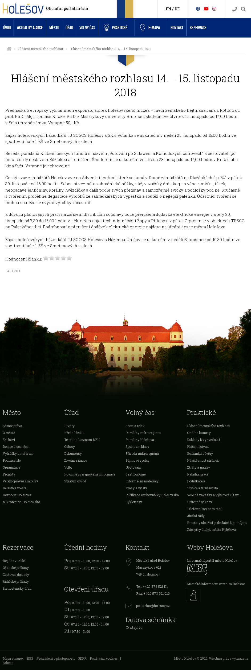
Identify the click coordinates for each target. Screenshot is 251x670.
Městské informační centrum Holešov (216, 584)
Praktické (115, 28)
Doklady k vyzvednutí (203, 439)
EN (168, 8)
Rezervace (198, 28)
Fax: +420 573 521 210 (153, 593)
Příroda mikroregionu (142, 453)
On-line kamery (199, 433)
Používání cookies (104, 658)
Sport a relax (135, 426)
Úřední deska (74, 433)
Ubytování (133, 467)
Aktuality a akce (30, 28)
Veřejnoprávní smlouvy (20, 481)
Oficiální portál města (67, 8)
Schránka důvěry (200, 453)
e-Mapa (150, 28)
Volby (68, 467)
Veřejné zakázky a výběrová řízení (213, 495)
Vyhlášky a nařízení (18, 453)
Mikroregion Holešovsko (21, 502)
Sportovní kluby (137, 446)
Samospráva (12, 426)
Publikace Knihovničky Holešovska (152, 495)
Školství (9, 439)
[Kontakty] (234, 9)
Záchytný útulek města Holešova (211, 529)
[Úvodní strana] (9, 49)
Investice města (15, 488)
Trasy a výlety (136, 488)
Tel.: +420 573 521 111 (152, 586)
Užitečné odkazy (199, 502)
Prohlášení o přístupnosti (56, 658)
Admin (8, 662)
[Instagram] (214, 8)
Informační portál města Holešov (212, 560)
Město (54, 28)
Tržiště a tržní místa (202, 488)
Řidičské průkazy (16, 581)
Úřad (69, 28)
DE (177, 8)
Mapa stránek (13, 658)
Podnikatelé (12, 460)
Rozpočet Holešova (17, 495)
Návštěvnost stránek (203, 460)
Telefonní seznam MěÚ (82, 439)
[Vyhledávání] (243, 9)
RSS (30, 658)
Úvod (7, 28)
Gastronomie (135, 474)
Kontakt (177, 28)
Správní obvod (75, 481)
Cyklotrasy (134, 502)
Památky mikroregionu (143, 433)
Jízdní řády (196, 516)
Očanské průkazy (16, 567)
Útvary (69, 426)
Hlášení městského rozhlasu (40, 49)
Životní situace (75, 460)
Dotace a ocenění (15, 446)
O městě (9, 433)
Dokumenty (73, 453)
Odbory (69, 446)
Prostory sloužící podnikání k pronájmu (217, 522)
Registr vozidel (14, 561)
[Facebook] (198, 8)
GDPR (82, 658)
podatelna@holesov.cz (153, 605)
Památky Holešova (140, 439)
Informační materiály (142, 481)
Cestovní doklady (16, 574)
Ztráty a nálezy (198, 467)
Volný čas (87, 28)
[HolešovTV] (206, 8)
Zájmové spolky (137, 460)
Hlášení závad (198, 446)
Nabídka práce (197, 474)
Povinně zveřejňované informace (89, 474)
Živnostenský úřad (17, 588)
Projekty (9, 474)
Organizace (11, 467)
